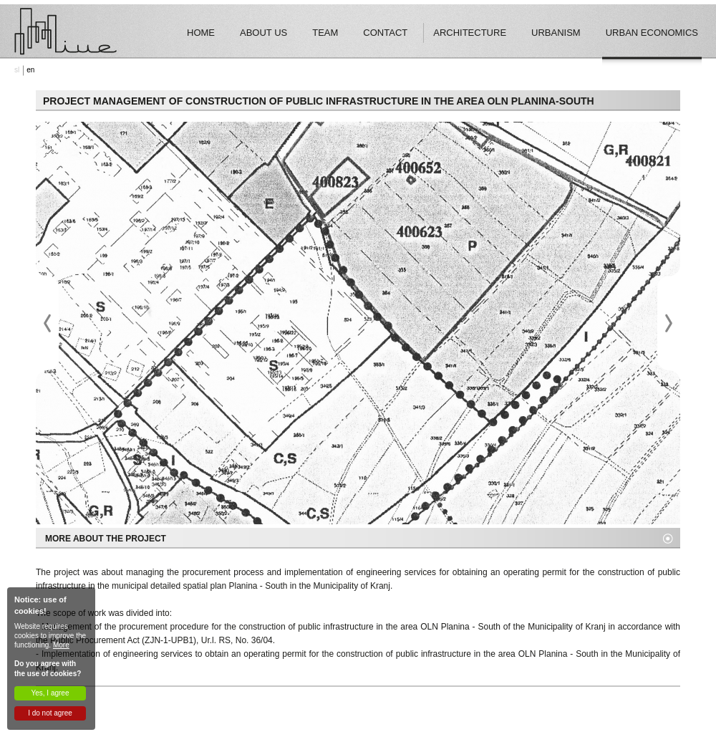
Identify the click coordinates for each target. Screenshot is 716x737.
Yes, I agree (50, 693)
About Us (263, 32)
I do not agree (50, 713)
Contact (385, 32)
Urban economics (652, 32)
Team (325, 32)
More (61, 645)
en (30, 70)
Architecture (469, 32)
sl (16, 70)
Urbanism (556, 32)
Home (201, 32)
